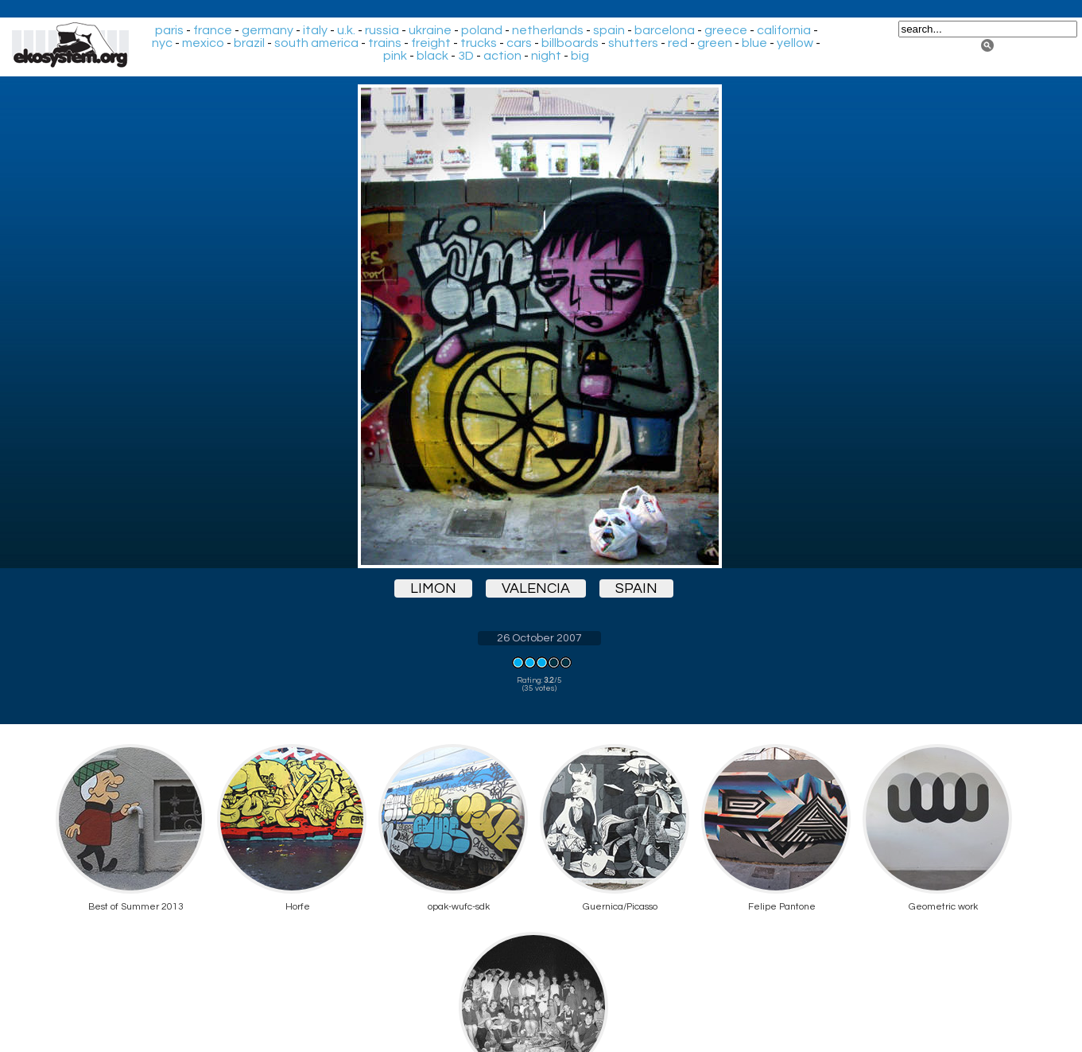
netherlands (548, 30)
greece (725, 30)
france (212, 30)
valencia (536, 588)
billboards (570, 43)
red (678, 43)
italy (315, 30)
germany (267, 30)
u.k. (346, 30)
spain (609, 30)
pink (395, 55)
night (546, 55)
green (714, 43)
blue (754, 43)
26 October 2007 (539, 638)
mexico (203, 43)
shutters (633, 43)
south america (316, 43)
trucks (478, 43)
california (784, 30)
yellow (795, 43)
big (580, 55)
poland (481, 30)
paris (169, 30)
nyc (162, 43)
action (502, 55)
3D (466, 55)
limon (433, 588)
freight (431, 43)
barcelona (664, 30)
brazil (249, 43)
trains (384, 43)
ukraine (430, 30)
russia (382, 30)
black (432, 55)
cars (519, 43)
